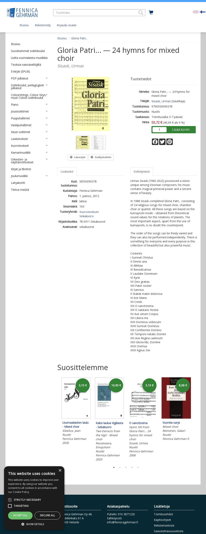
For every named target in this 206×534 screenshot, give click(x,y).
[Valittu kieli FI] (202, 12)
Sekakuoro (86, 216)
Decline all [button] (47, 515)
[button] (140, 12)
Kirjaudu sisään (66, 25)
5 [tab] (138, 467)
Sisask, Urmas (161, 101)
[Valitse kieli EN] (195, 12)
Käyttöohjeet (162, 520)
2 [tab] (120, 467)
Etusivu (24, 25)
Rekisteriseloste (164, 525)
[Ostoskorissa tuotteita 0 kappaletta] (151, 12)
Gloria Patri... (79, 38)
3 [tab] (126, 467)
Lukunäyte (77, 157)
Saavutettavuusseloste (168, 531)
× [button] (59, 470)
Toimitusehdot (163, 514)
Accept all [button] (20, 515)
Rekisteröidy (43, 25)
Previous (56, 420)
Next (196, 420)
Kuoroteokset (89, 212)
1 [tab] (114, 467)
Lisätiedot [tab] (67, 171)
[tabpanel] (76, 411)
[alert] (34, 498)
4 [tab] (132, 467)
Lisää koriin (181, 129)
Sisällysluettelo (101, 157)
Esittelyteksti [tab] (142, 171)
